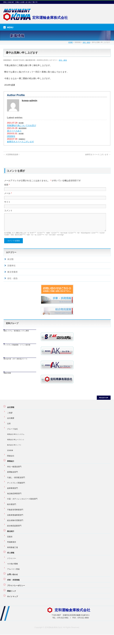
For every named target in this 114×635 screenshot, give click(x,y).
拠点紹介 (10, 532)
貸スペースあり (14, 131)
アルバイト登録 (13, 569)
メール (8, 193)
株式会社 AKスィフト (14, 445)
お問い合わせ (12, 575)
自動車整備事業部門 (15, 515)
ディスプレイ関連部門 (16, 483)
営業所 (9, 537)
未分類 (21, 123)
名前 (7, 184)
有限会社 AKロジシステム (15, 434)
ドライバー (11, 559)
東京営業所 (22, 128)
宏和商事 (10, 451)
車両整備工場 (12, 548)
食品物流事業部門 (14, 494)
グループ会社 (12, 429)
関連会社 (10, 456)
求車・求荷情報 (13, 580)
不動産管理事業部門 (15, 510)
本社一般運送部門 (14, 467)
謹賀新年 (11, 136)
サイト (7, 202)
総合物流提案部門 (14, 526)
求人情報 (10, 553)
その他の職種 (12, 564)
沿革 (9, 424)
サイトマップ (12, 597)
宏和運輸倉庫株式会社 (53, 628)
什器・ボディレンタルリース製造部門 (22, 499)
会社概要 (10, 418)
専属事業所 (11, 542)
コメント (8, 210)
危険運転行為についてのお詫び (21, 125)
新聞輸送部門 (12, 472)
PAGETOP (103, 398)
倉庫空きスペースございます (20, 141)
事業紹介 (10, 461)
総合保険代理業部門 (15, 521)
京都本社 (22, 139)
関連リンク (11, 591)
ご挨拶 (9, 413)
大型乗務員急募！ (11, 154)
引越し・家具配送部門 (16, 478)
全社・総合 (63, 60)
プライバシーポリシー (16, 586)
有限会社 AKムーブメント (15, 440)
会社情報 (10, 408)
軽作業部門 (11, 505)
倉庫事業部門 (12, 488)
